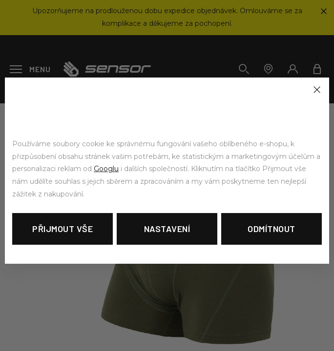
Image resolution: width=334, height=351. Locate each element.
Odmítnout (271, 228)
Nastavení (167, 228)
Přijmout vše (62, 228)
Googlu (106, 168)
